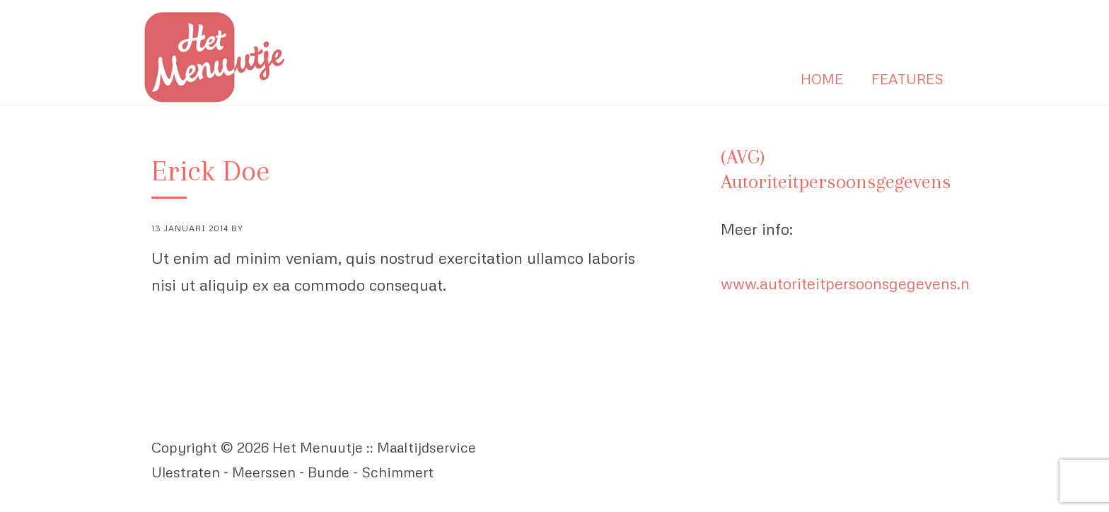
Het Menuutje (218, 58)
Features (907, 78)
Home (822, 78)
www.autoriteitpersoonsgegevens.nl (847, 283)
